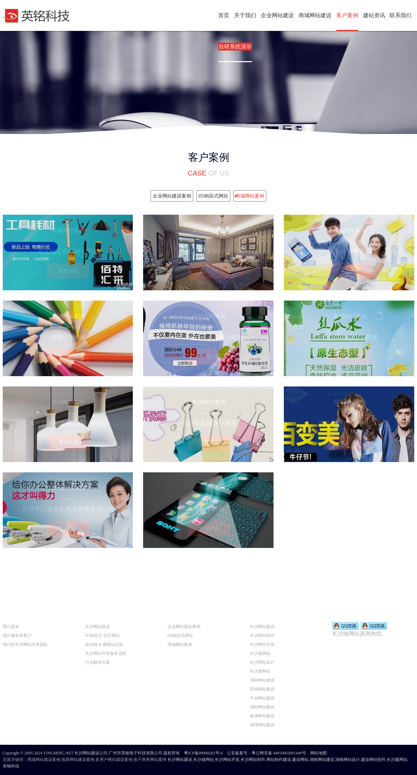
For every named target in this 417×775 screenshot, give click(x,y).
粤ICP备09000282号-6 (203, 753)
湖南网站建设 (262, 680)
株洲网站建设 (262, 716)
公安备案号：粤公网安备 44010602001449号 (266, 753)
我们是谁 (11, 626)
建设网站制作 (373, 759)
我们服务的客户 (17, 635)
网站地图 (318, 753)
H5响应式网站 (180, 635)
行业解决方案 (97, 662)
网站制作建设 (278, 759)
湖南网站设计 (347, 759)
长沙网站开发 (262, 644)
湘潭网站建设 (262, 724)
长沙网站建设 (97, 626)
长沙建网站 (260, 671)
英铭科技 (11, 766)
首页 (223, 15)
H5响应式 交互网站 (102, 635)
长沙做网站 (260, 653)
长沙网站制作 (262, 635)
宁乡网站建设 (262, 698)
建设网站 (300, 759)
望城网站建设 (262, 689)
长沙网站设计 (262, 662)
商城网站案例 (179, 644)
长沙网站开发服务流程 (105, 653)
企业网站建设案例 (183, 626)
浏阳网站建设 (262, 707)
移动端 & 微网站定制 (104, 644)
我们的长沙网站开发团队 (25, 644)
